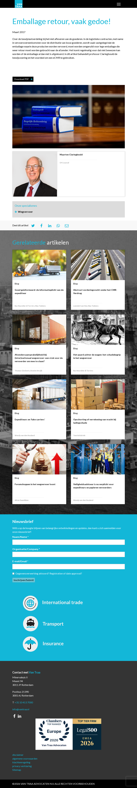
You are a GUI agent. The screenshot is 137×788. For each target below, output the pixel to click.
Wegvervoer (25, 211)
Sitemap (16, 769)
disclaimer (17, 754)
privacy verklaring (22, 766)
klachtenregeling (21, 762)
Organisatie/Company (26, 549)
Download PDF (21, 79)
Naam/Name (20, 536)
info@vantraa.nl (20, 709)
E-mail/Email (20, 561)
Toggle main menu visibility (119, 4)
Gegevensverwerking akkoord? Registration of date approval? (47, 573)
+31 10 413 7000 (24, 702)
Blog (17, 283)
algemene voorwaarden (24, 758)
